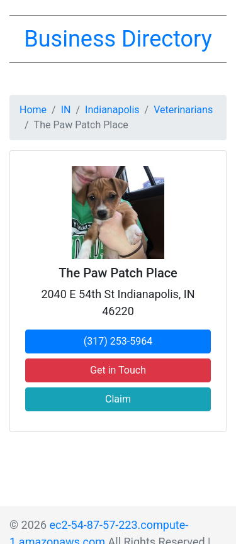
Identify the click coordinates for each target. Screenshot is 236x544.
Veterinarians (183, 110)
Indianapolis (112, 110)
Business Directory (117, 39)
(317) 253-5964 (118, 341)
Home (33, 110)
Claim (118, 399)
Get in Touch (118, 370)
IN (66, 110)
